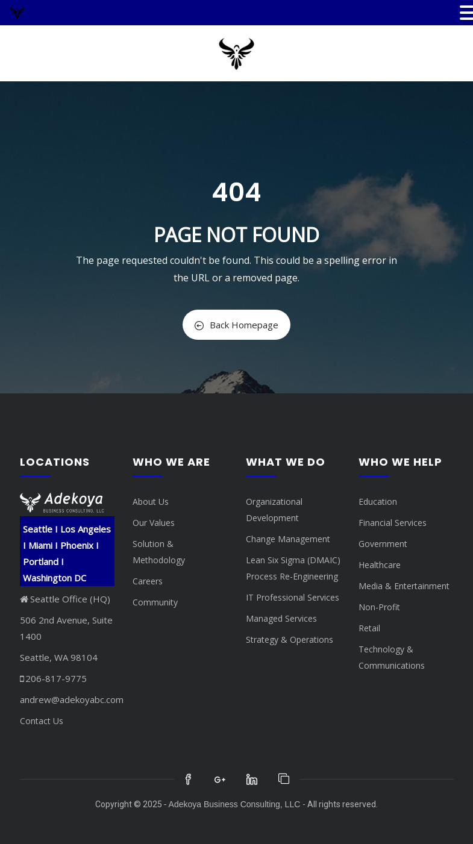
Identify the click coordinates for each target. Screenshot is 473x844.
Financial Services (393, 522)
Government (383, 543)
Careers (148, 581)
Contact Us (41, 721)
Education (378, 501)
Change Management (288, 539)
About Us (151, 501)
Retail (369, 628)
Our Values (154, 522)
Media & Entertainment (404, 586)
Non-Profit (379, 607)
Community (155, 602)
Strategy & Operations (289, 639)
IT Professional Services (292, 597)
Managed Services (281, 618)
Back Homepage (236, 325)
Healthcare (380, 564)
